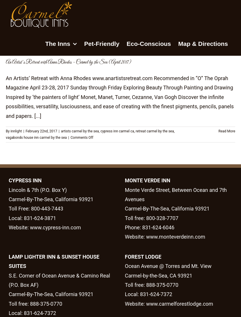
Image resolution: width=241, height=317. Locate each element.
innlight (16, 131)
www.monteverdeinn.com (175, 237)
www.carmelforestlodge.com (179, 304)
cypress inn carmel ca (117, 131)
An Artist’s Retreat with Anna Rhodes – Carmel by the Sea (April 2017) (68, 62)
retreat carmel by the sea (155, 131)
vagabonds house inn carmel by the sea (36, 138)
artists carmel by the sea (80, 131)
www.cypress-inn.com (55, 227)
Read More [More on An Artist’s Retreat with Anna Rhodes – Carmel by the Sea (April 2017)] (226, 131)
